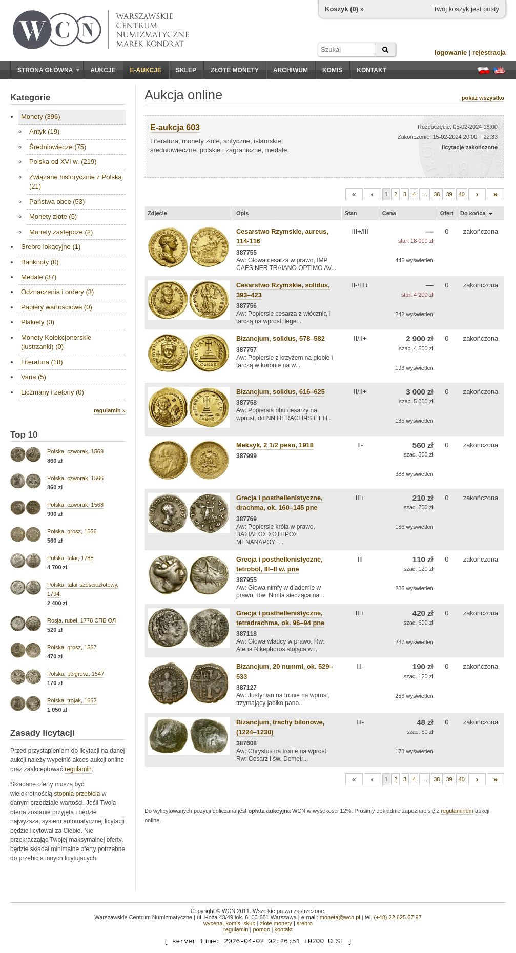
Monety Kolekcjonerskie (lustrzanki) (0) (56, 342)
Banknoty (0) (40, 262)
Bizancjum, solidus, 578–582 (280, 338)
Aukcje (102, 70)
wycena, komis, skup (229, 923)
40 (462, 194)
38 (437, 194)
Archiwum (290, 70)
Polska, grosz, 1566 (72, 531)
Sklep (186, 70)
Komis (332, 70)
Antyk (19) (44, 131)
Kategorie (30, 97)
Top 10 (24, 435)
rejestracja (489, 52)
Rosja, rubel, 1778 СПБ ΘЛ (81, 620)
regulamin (78, 769)
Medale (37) (38, 277)
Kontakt (371, 70)
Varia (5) (33, 377)
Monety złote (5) (53, 216)
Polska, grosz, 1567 (72, 647)
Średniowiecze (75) (57, 147)
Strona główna (48, 70)
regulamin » (110, 410)
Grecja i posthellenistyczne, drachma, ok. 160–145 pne (279, 502)
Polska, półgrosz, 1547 (75, 674)
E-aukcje (145, 70)
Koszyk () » (344, 9)
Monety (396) (40, 116)
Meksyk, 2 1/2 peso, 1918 (275, 445)
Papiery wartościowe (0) (56, 307)
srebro (305, 923)
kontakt (283, 929)
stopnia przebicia (77, 793)
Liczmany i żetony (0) (52, 392)
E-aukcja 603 (175, 127)
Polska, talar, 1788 (70, 558)
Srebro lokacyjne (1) (50, 247)
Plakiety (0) (37, 322)
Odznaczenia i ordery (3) (57, 292)
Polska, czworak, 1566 (75, 478)
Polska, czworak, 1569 (75, 451)
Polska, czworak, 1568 (75, 505)
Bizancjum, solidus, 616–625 (280, 392)
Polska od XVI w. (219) (63, 161)
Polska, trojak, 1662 (72, 700)
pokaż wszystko (483, 98)
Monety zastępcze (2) (61, 232)
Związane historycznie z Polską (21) (75, 181)
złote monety (276, 923)
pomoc (261, 929)
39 (449, 194)
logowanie (451, 52)
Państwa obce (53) (57, 201)
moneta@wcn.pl (340, 917)
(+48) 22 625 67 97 (398, 917)
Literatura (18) (42, 362)
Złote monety (235, 70)
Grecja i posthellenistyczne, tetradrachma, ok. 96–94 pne (280, 618)
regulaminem (457, 810)
